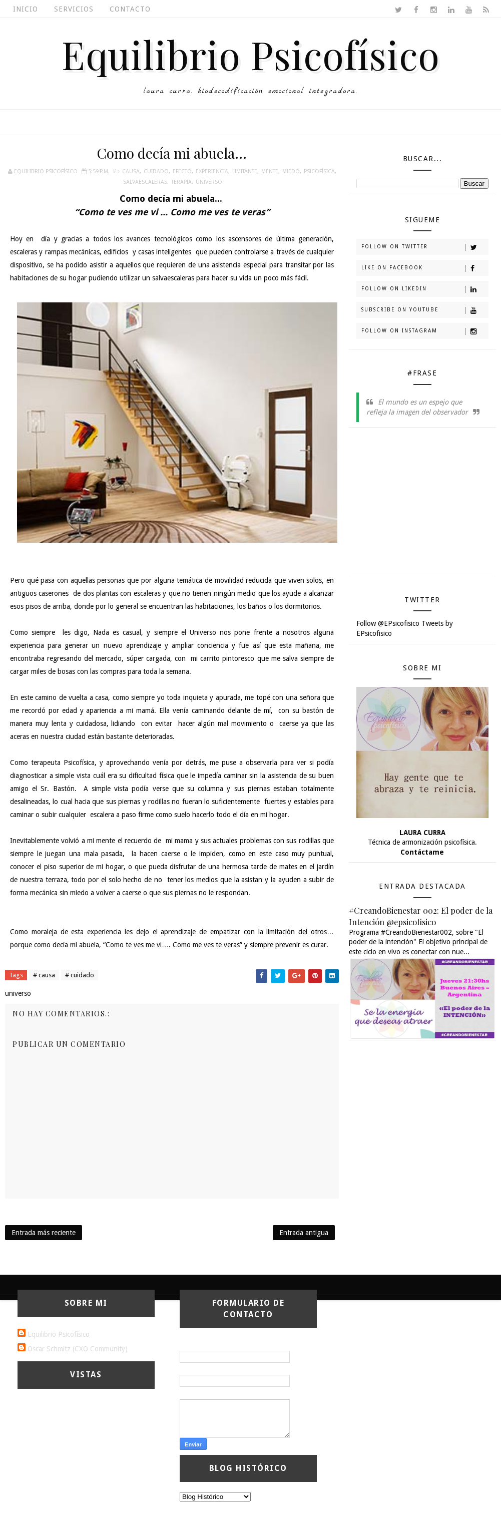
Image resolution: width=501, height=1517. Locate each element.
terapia (181, 182)
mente (269, 171)
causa (131, 171)
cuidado (156, 171)
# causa (44, 975)
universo (209, 182)
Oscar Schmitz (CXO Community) (78, 1349)
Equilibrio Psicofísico (251, 54)
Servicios (74, 9)
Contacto (130, 9)
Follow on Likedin (424, 289)
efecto (182, 171)
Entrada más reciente (44, 1233)
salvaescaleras (145, 182)
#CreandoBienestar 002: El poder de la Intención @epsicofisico (420, 916)
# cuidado (79, 975)
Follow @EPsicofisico (387, 623)
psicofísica (319, 171)
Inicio (25, 9)
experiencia (212, 171)
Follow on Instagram (424, 331)
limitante (244, 171)
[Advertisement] (428, 505)
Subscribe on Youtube (424, 310)
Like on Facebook (424, 268)
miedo (291, 171)
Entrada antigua (303, 1233)
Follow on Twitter (424, 247)
